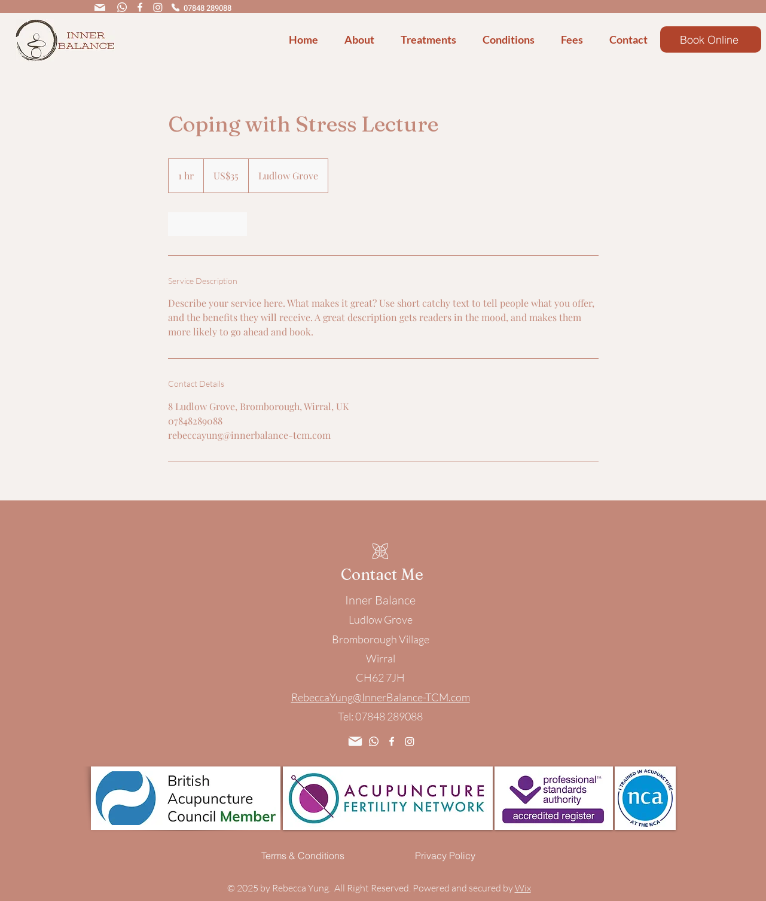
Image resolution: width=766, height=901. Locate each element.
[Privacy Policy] (445, 856)
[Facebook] (140, 7)
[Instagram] (158, 7)
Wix (523, 888)
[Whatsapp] (122, 7)
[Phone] (175, 7)
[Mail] (99, 7)
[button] (363, 39)
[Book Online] (710, 39)
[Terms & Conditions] (303, 856)
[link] (207, 224)
